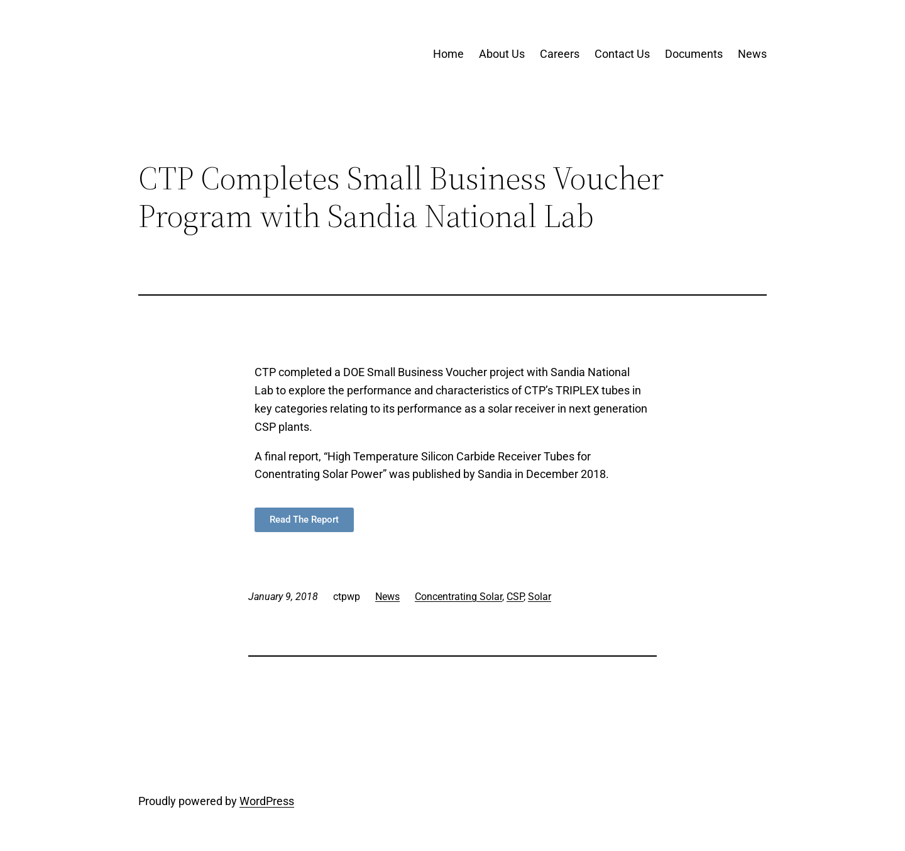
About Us (502, 53)
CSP (515, 597)
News (752, 53)
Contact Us (622, 53)
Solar (539, 597)
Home (448, 53)
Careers (559, 53)
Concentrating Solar (458, 597)
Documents (694, 53)
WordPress (266, 801)
